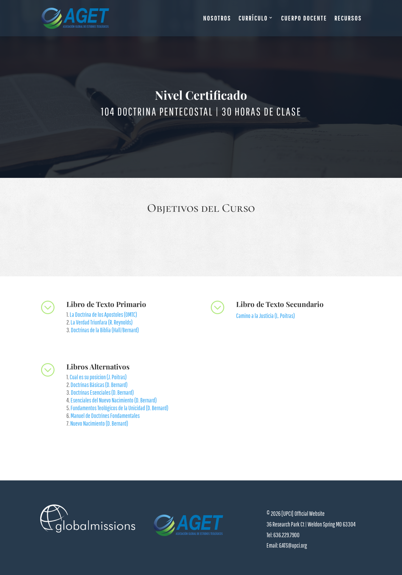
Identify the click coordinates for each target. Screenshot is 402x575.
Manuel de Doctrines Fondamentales (105, 415)
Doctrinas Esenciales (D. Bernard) (102, 392)
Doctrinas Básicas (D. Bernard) (99, 384)
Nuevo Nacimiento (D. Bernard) (99, 423)
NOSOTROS (217, 19)
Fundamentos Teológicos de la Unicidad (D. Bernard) (119, 407)
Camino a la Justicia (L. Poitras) (265, 315)
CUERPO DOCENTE (304, 19)
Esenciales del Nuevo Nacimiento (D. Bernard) (114, 400)
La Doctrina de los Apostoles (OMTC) (103, 314)
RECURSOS (348, 19)
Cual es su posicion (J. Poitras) (98, 376)
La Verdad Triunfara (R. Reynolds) (102, 322)
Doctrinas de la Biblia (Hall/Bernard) (105, 329)
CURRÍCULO (253, 19)
